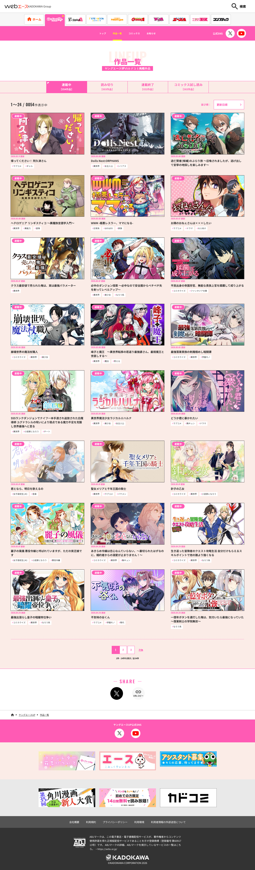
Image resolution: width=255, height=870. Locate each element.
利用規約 (91, 822)
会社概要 (74, 822)
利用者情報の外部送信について (168, 822)
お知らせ (159, 33)
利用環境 (139, 822)
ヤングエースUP (27, 714)
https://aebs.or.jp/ (107, 849)
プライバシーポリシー (115, 822)
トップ (93, 33)
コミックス (136, 33)
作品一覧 (113, 33)
